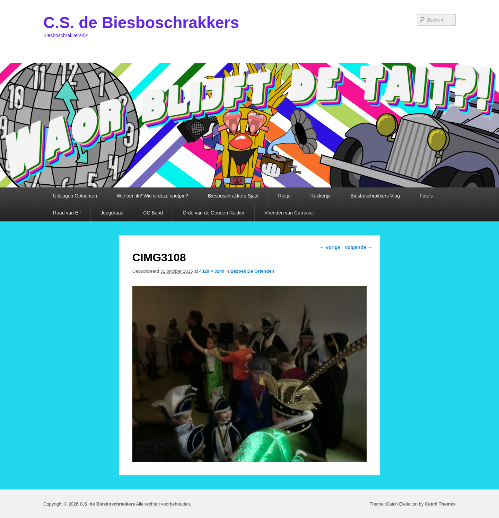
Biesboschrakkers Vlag (375, 196)
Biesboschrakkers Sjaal (233, 196)
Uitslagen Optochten (75, 196)
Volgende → (359, 247)
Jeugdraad (111, 213)
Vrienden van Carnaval (289, 213)
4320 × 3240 (212, 271)
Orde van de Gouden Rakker (214, 213)
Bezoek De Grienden (252, 271)
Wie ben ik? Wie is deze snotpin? (152, 196)
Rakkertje (320, 196)
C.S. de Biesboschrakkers (141, 23)
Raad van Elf (67, 213)
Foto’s (426, 196)
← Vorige (329, 247)
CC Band (153, 213)
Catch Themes (440, 504)
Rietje (284, 196)
